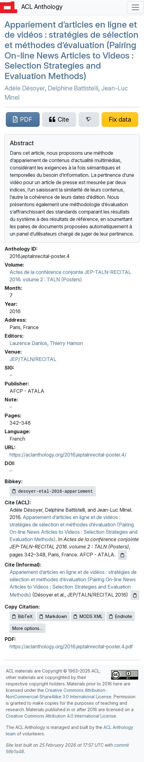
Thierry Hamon (66, 343)
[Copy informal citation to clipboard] (134, 595)
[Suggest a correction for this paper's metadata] (120, 119)
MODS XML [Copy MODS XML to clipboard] (88, 616)
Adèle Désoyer (25, 88)
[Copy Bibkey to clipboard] (53, 491)
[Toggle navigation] (135, 7)
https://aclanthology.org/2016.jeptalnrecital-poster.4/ (68, 455)
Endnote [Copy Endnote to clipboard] (120, 616)
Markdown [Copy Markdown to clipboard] (53, 616)
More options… (27, 628)
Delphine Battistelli (73, 88)
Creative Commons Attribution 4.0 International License (61, 715)
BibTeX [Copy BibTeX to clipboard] (22, 616)
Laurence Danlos (28, 343)
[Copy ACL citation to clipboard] (122, 555)
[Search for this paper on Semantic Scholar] (89, 119)
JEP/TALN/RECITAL (33, 359)
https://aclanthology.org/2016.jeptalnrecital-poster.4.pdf (71, 646)
